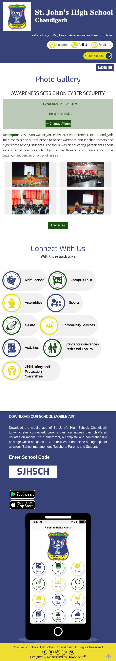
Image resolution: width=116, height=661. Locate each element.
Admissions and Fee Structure (90, 35)
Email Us (101, 45)
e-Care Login (41, 35)
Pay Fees (59, 35)
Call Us (79, 45)
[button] (105, 67)
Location (58, 45)
